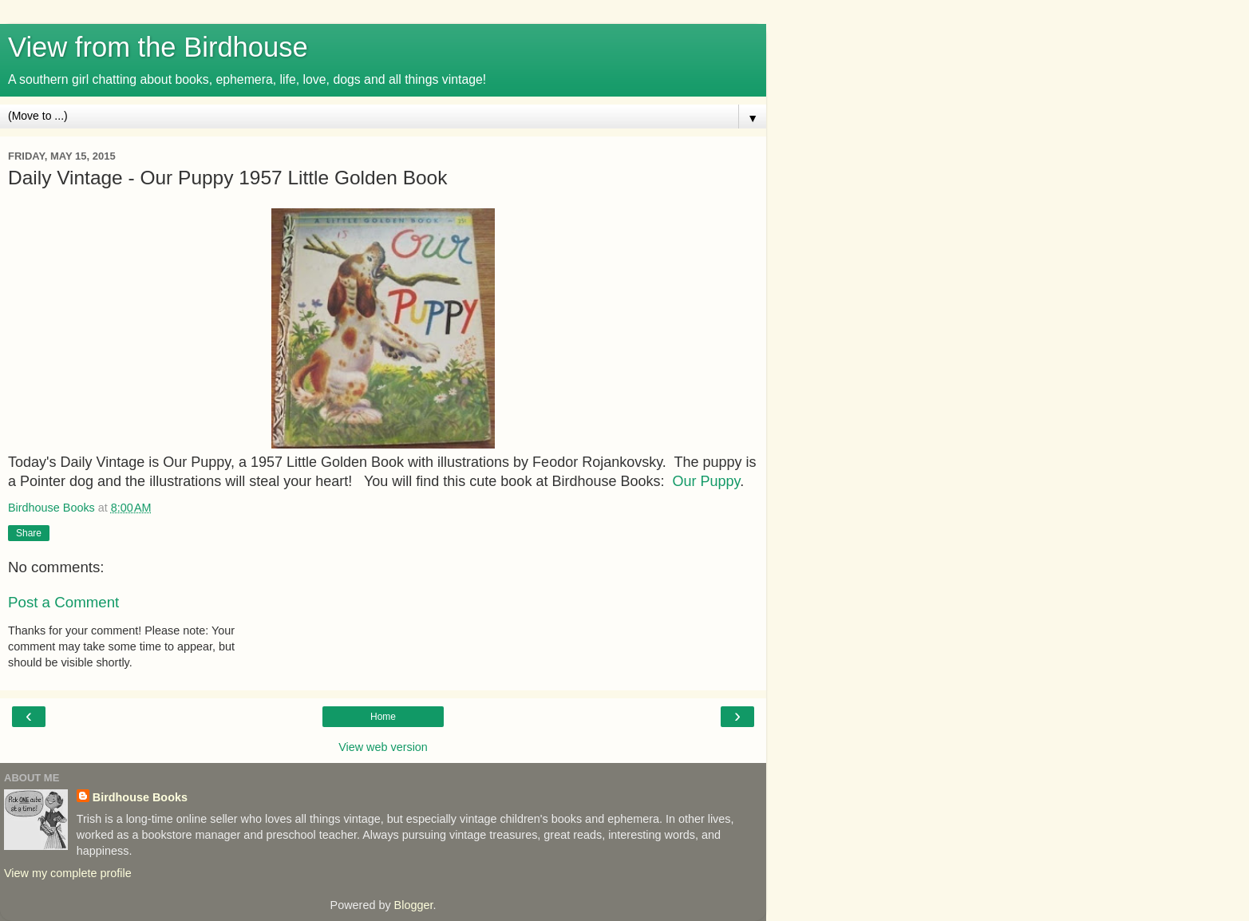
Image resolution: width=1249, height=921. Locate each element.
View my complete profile (68, 873)
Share (29, 533)
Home (383, 716)
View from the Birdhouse (158, 47)
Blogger (413, 905)
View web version (383, 747)
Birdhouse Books (140, 797)
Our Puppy (706, 481)
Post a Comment (63, 602)
